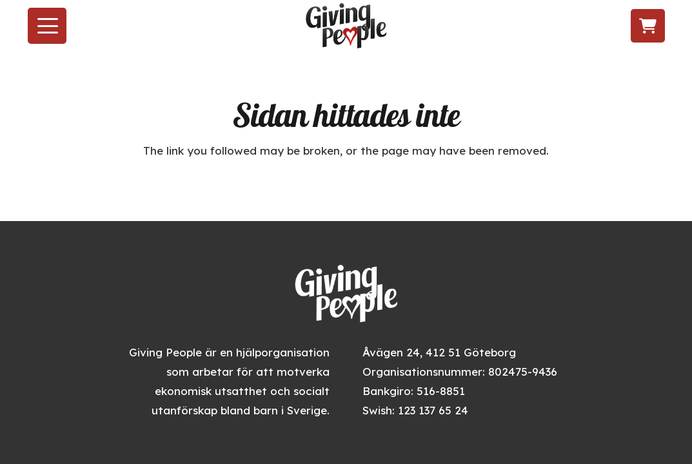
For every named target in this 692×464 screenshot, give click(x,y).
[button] (47, 25)
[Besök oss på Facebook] (548, 26)
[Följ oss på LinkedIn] (620, 26)
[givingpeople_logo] (346, 25)
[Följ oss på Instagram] (571, 26)
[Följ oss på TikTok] (595, 26)
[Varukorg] (648, 26)
